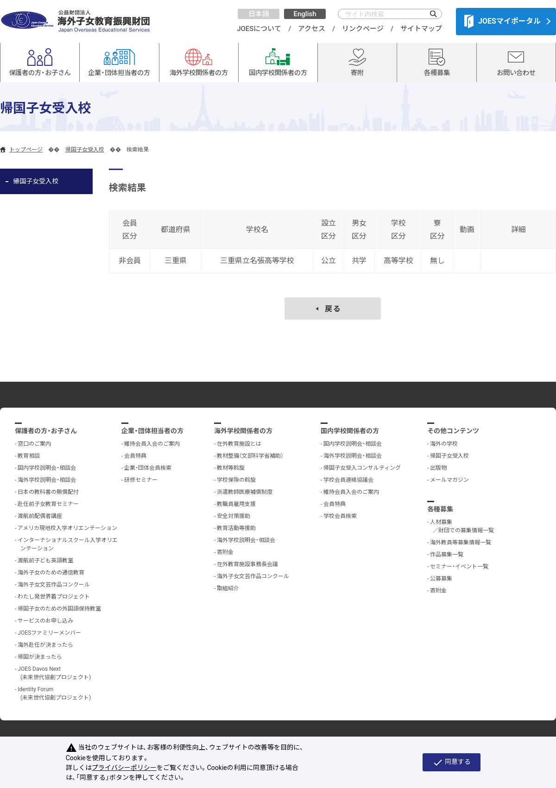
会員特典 (135, 456)
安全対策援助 (233, 516)
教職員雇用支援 (236, 504)
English (304, 14)
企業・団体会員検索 (147, 468)
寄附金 (225, 552)
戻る (333, 308)
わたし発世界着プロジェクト (54, 596)
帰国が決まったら (40, 657)
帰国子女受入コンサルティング (362, 468)
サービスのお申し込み (45, 621)
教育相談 (29, 456)
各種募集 (440, 509)
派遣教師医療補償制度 (244, 492)
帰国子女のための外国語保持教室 (59, 608)
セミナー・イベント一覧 (459, 566)
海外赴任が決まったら (45, 645)
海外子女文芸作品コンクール (54, 584)
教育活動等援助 (236, 528)
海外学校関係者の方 (243, 431)
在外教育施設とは (239, 444)
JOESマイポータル (502, 21)
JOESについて (259, 29)
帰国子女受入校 (84, 149)
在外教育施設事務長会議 (247, 564)
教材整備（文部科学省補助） (250, 456)
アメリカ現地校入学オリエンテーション (67, 528)
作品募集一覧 (446, 554)
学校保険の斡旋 (236, 480)
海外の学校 (444, 444)
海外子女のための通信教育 (51, 572)
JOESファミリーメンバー (49, 633)
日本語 (258, 14)
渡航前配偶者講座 (40, 516)
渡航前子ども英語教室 (45, 560)
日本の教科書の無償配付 (48, 492)
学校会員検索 (340, 516)
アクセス (311, 29)
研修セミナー (141, 480)
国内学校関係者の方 (350, 431)
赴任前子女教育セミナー (48, 504)
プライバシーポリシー (124, 767)
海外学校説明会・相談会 (47, 480)
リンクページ (363, 29)
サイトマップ (421, 29)
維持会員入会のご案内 (152, 444)
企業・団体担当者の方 (152, 431)
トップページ (26, 149)
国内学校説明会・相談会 (47, 468)
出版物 (438, 468)
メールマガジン (449, 480)
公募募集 (441, 578)
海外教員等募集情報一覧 (460, 542)
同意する (451, 762)
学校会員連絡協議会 (348, 480)
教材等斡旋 (231, 468)
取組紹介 (228, 588)
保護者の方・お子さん (46, 431)
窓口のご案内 (34, 444)
